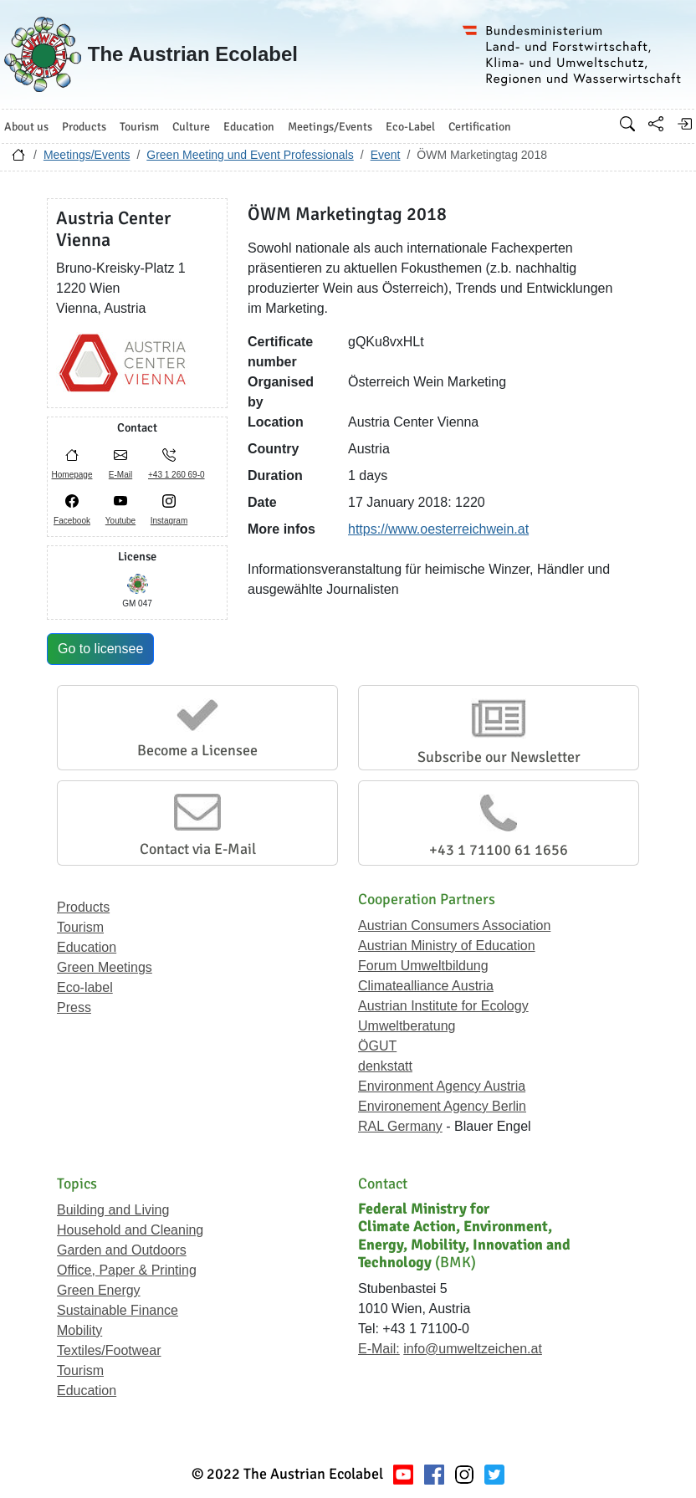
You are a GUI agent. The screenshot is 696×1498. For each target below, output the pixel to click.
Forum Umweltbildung (423, 966)
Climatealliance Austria (426, 986)
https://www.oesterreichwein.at (438, 529)
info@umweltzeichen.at (472, 1349)
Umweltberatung (407, 1026)
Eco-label (85, 987)
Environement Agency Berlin (442, 1106)
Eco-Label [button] (410, 127)
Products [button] (84, 127)
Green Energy (99, 1290)
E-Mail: (379, 1349)
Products (83, 907)
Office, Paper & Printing (127, 1270)
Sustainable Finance (117, 1310)
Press (74, 1007)
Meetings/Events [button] (330, 127)
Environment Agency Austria (441, 1086)
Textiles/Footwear (109, 1350)
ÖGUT (377, 1046)
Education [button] (248, 127)
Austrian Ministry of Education (446, 945)
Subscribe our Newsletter (499, 757)
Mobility (79, 1330)
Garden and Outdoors (122, 1250)
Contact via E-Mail (198, 849)
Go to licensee (100, 649)
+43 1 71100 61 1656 (498, 850)
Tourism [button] (139, 127)
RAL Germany (400, 1126)
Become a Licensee (197, 750)
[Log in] (684, 123)
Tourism (80, 927)
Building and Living (113, 1210)
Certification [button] (479, 127)
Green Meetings (104, 967)
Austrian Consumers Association (454, 925)
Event (386, 154)
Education (86, 947)
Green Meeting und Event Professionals (249, 154)
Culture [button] (191, 127)
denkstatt (385, 1066)
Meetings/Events (87, 154)
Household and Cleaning (130, 1230)
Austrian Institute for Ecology (443, 1006)
